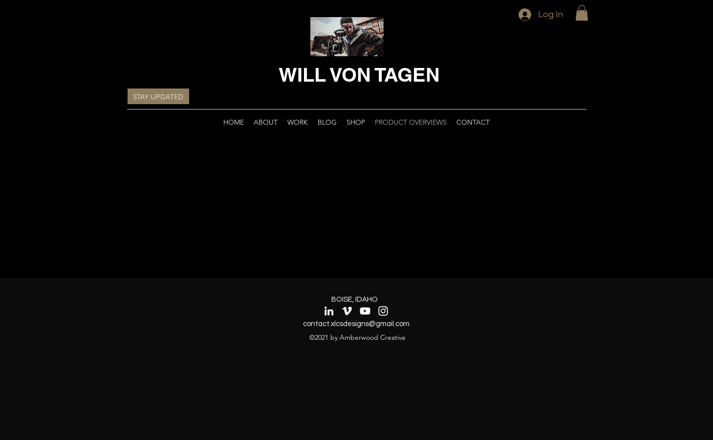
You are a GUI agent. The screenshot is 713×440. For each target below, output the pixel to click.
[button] (581, 13)
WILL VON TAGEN (359, 74)
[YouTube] (365, 311)
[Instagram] (383, 311)
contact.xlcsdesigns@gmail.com (356, 324)
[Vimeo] (347, 311)
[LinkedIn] (329, 311)
